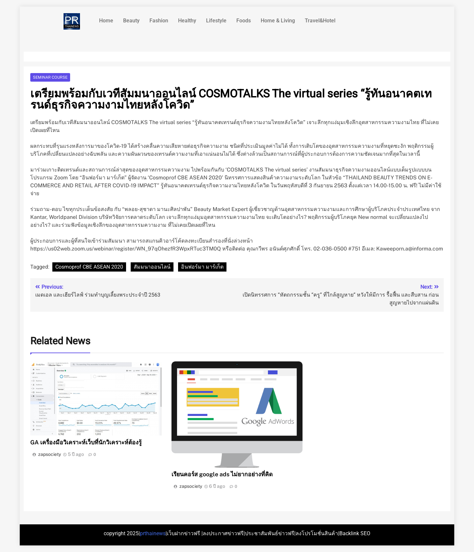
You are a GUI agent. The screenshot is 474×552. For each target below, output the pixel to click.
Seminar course (50, 77)
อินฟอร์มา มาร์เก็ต (202, 267)
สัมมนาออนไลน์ (152, 267)
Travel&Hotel (320, 20)
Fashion (158, 20)
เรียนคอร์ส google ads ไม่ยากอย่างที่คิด (222, 474)
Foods (243, 20)
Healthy (187, 20)
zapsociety (49, 454)
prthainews (153, 533)
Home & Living (278, 20)
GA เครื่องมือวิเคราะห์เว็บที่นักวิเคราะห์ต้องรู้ (86, 442)
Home (106, 20)
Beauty (131, 20)
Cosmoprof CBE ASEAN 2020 (89, 267)
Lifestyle (216, 20)
